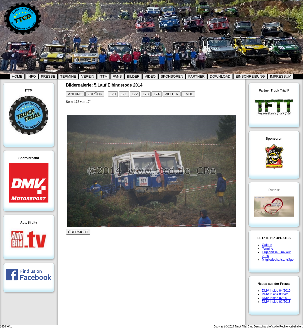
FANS (117, 76)
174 (156, 94)
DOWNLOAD (220, 76)
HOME (17, 76)
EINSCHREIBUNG (250, 76)
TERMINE (68, 76)
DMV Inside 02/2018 (276, 298)
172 (135, 94)
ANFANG (75, 94)
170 (113, 94)
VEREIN (87, 76)
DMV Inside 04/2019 (276, 290)
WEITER (171, 94)
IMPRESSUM (280, 76)
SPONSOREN (172, 76)
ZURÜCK (94, 94)
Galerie (267, 245)
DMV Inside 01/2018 (276, 302)
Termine (267, 248)
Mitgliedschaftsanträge (278, 259)
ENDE (188, 94)
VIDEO (150, 76)
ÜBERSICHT (78, 232)
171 (124, 94)
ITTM (103, 76)
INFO (31, 76)
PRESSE (48, 76)
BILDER (133, 76)
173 (146, 94)
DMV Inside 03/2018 (276, 294)
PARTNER (196, 76)
